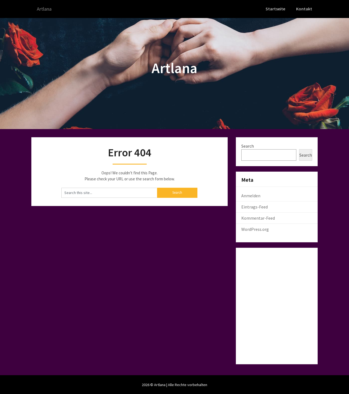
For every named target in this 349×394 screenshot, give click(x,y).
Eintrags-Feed (254, 206)
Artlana (45, 8)
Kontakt (304, 8)
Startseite (275, 8)
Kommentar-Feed (258, 217)
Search (247, 145)
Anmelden (250, 195)
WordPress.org (255, 228)
